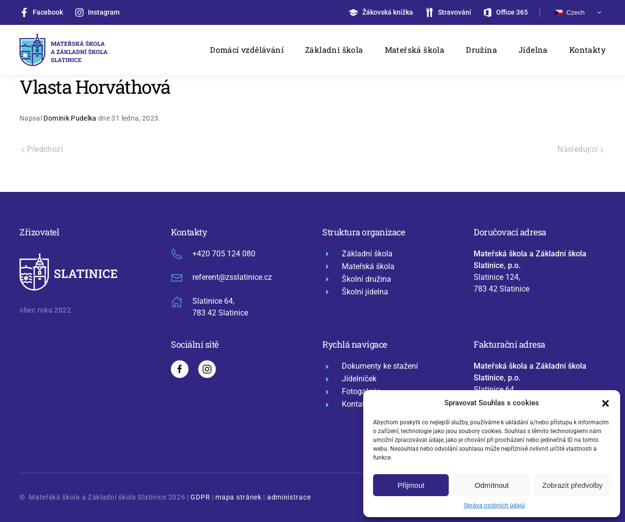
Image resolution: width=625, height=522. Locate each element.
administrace (289, 497)
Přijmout (410, 485)
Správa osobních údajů (494, 505)
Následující (581, 149)
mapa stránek (238, 497)
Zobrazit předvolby (572, 485)
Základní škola (334, 49)
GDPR (200, 497)
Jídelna (533, 49)
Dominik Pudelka (69, 118)
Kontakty (587, 49)
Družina (481, 49)
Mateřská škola (415, 49)
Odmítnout (492, 485)
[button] (605, 403)
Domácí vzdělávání (247, 49)
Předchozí (42, 149)
